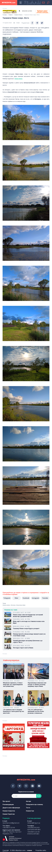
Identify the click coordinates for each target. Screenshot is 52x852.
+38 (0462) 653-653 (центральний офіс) (33, 828)
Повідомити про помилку (34, 804)
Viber (16, 598)
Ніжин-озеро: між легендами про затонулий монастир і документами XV (28, 615)
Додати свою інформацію (11, 808)
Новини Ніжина (18, 15)
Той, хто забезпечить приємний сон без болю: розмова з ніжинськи (36, 711)
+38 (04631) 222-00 (9, 828)
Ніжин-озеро (6, 605)
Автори (28, 801)
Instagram (35, 598)
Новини (11, 15)
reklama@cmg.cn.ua (33, 823)
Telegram (6, 598)
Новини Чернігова (9, 814)
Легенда (13, 605)
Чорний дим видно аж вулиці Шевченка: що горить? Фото (27, 641)
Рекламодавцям (8, 804)
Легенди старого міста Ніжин (23, 648)
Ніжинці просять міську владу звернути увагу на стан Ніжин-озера (29, 635)
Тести (28, 808)
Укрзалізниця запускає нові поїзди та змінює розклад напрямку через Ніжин (37, 684)
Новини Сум (30, 811)
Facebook (26, 598)
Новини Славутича (9, 811)
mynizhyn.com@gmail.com (11, 823)
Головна (5, 15)
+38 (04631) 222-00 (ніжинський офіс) (33, 833)
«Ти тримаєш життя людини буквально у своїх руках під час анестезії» (13, 711)
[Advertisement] (9, 762)
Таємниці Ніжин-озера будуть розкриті (26, 628)
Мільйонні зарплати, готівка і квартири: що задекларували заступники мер (13, 684)
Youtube (45, 598)
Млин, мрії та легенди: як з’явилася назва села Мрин (28, 622)
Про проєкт (6, 801)
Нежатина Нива (20, 605)
